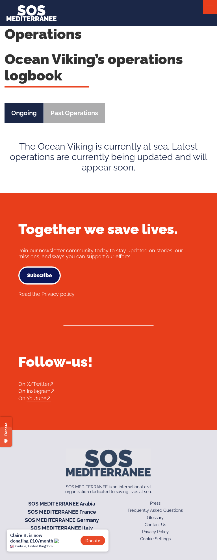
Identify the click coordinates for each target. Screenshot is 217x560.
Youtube (37, 398)
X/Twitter (38, 384)
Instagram (39, 391)
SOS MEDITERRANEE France (62, 512)
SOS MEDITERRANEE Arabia (61, 504)
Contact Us (155, 524)
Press (155, 503)
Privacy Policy (155, 531)
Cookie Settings (155, 538)
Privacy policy (58, 294)
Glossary (155, 517)
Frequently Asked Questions (155, 510)
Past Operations (74, 113)
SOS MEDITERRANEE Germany (62, 520)
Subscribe (39, 275)
